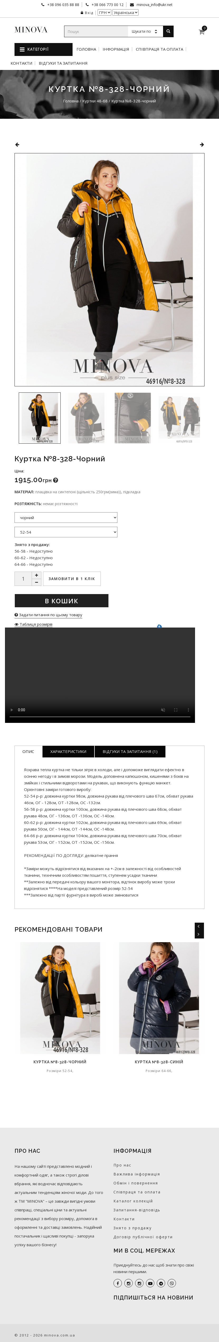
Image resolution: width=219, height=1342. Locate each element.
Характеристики (68, 751)
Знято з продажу (132, 1227)
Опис (28, 751)
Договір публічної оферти (143, 1236)
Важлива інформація (136, 1174)
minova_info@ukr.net (154, 4)
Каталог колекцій (133, 1200)
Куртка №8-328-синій (159, 1062)
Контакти (21, 63)
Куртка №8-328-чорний (60, 1062)
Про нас (122, 1165)
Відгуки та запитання (63, 63)
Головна (86, 49)
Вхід (87, 13)
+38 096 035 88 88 (62, 4)
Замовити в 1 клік (72, 578)
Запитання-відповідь (136, 1209)
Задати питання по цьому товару (48, 614)
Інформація (116, 49)
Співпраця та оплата (159, 49)
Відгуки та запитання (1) (130, 751)
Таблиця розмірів (34, 624)
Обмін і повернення (135, 1182)
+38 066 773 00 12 (107, 4)
